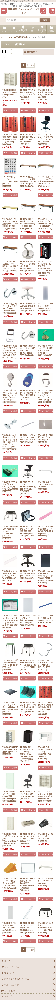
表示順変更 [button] (30, 52)
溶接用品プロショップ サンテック (23, 11)
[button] (4, 11)
